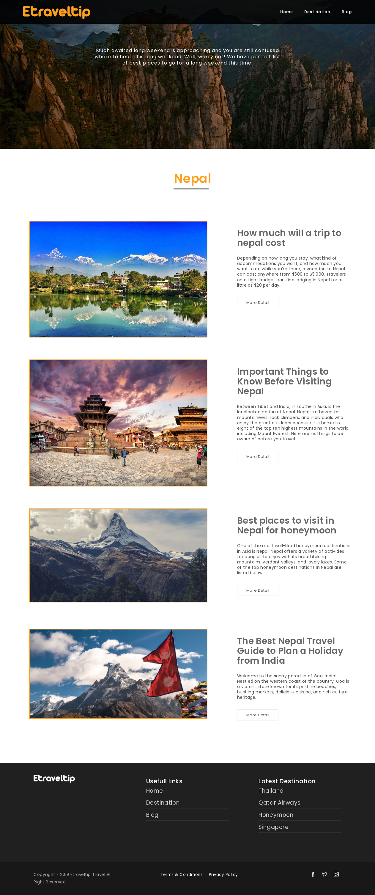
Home (286, 12)
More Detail (257, 302)
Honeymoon (276, 815)
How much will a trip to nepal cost (289, 238)
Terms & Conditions (181, 874)
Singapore (274, 827)
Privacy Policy (223, 874)
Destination (317, 12)
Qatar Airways (280, 803)
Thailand (271, 791)
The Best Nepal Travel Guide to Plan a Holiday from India (290, 651)
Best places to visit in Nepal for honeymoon (287, 525)
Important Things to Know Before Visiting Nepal (284, 381)
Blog (347, 12)
